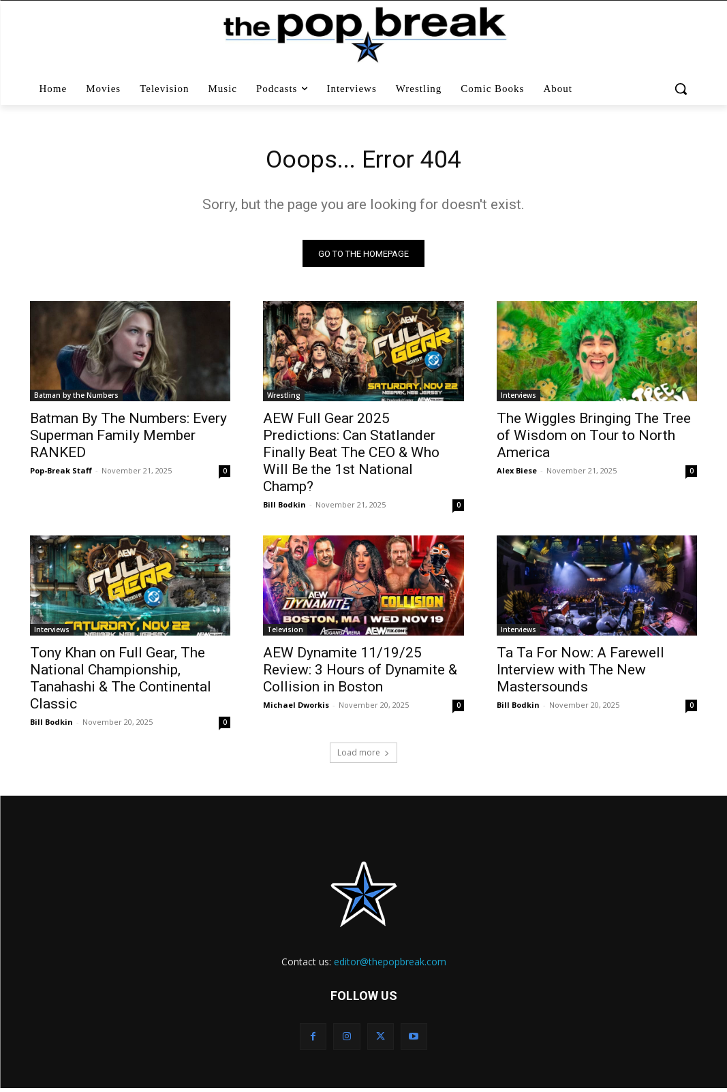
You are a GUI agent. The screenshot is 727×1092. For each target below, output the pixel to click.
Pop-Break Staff (61, 474)
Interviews (518, 399)
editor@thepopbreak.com (390, 965)
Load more (363, 756)
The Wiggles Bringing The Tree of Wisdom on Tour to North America (594, 439)
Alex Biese (517, 474)
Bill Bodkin (284, 508)
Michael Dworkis (296, 709)
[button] (681, 88)
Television (285, 634)
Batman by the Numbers (76, 399)
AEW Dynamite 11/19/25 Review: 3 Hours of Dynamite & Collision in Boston (360, 674)
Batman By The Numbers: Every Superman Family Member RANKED (128, 439)
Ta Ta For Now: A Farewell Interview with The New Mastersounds (580, 674)
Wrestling (283, 399)
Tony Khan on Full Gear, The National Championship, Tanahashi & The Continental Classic (120, 683)
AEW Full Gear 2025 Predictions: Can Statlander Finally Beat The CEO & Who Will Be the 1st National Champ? (351, 456)
